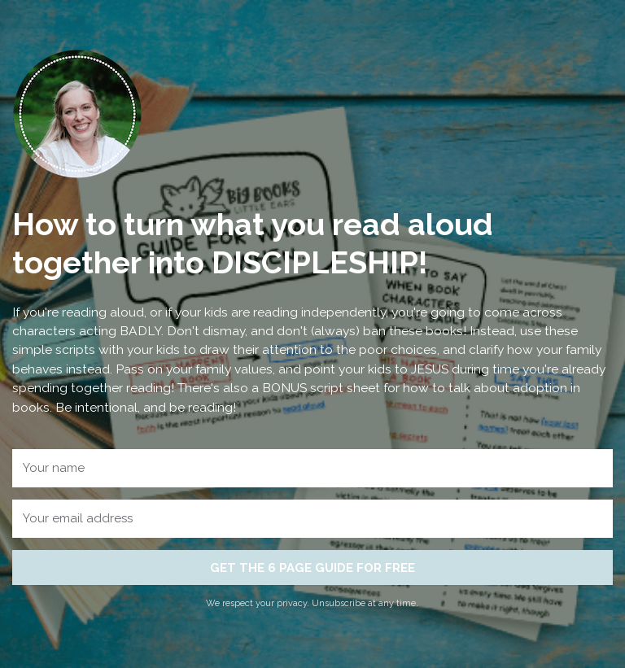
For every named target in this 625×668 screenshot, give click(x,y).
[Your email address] (312, 519)
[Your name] (312, 468)
